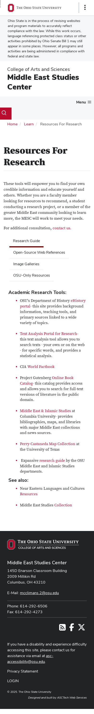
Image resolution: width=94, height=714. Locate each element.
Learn (29, 124)
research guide (52, 460)
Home (12, 124)
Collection (63, 505)
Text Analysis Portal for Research (48, 333)
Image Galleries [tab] (26, 263)
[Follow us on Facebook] (71, 628)
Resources (29, 494)
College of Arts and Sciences (38, 69)
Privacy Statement (22, 671)
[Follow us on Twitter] (81, 628)
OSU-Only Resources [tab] (31, 275)
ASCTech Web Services (72, 698)
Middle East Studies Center (43, 82)
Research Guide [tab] (26, 240)
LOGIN (13, 680)
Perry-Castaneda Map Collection (47, 444)
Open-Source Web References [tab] (39, 252)
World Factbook (41, 366)
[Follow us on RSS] (62, 628)
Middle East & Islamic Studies (45, 410)
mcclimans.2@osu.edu (39, 592)
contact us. (61, 228)
